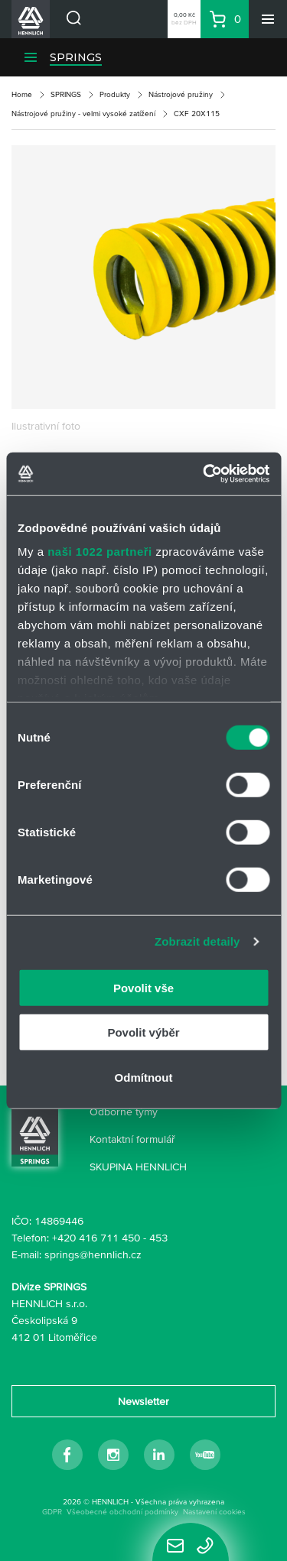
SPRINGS (76, 57)
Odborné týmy (124, 1111)
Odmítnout (144, 1076)
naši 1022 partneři (99, 551)
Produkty (114, 94)
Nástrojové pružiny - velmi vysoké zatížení (83, 113)
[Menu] (268, 19)
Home (21, 94)
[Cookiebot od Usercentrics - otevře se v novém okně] (204, 474)
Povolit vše (143, 987)
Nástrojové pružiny (180, 94)
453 (158, 1238)
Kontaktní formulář (132, 1139)
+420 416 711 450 (96, 1238)
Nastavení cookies (214, 1511)
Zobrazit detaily (197, 941)
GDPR (52, 1511)
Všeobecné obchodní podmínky (122, 1511)
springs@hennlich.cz (93, 1254)
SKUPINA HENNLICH (138, 1166)
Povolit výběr (143, 1032)
